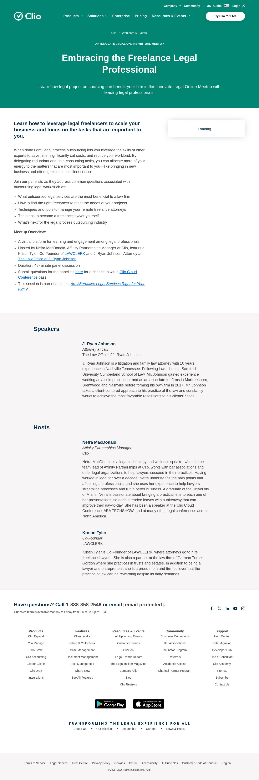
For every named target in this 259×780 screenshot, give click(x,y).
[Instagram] (243, 609)
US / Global (218, 5)
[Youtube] (235, 609)
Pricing (141, 16)
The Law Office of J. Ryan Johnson (47, 259)
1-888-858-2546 (83, 604)
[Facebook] (211, 609)
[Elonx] (219, 609)
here (79, 272)
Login (238, 5)
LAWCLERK (75, 254)
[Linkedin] (227, 609)
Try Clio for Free (225, 16)
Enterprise (121, 16)
